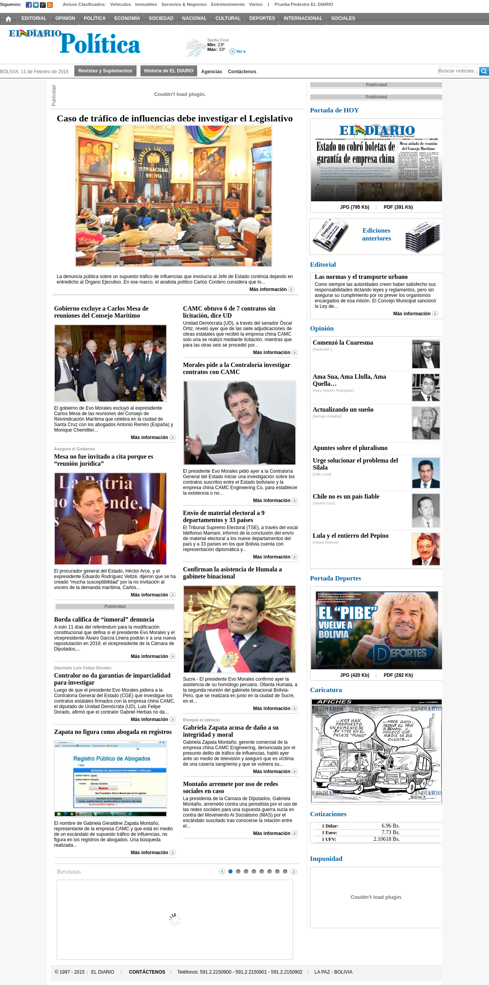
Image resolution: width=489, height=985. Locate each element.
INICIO (8, 18)
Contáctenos (242, 71)
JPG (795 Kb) (354, 207)
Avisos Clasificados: (84, 4)
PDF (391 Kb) (398, 207)
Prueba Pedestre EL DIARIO (304, 4)
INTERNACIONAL (303, 18)
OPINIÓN (65, 18)
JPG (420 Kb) (354, 675)
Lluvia (196, 48)
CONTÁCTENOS (147, 972)
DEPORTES (262, 18)
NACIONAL (194, 18)
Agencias (211, 71)
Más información (268, 289)
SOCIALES (343, 18)
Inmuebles (146, 4)
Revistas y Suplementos (105, 71)
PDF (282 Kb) (398, 675)
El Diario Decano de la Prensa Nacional (88, 43)
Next (293, 871)
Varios (255, 4)
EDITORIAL (34, 18)
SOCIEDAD (161, 18)
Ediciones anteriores (376, 234)
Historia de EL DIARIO (169, 71)
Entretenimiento (228, 4)
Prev (222, 871)
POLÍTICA (95, 18)
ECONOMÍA (127, 18)
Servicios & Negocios (184, 4)
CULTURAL (228, 18)
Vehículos (120, 4)
